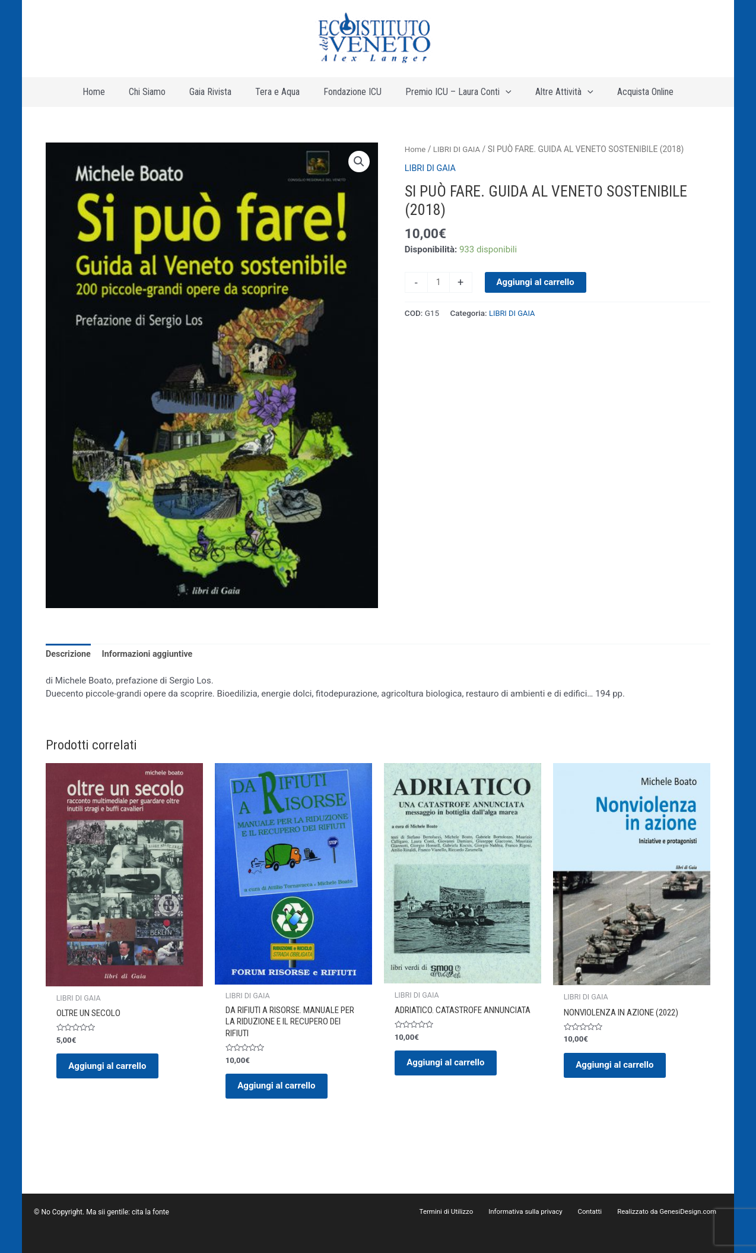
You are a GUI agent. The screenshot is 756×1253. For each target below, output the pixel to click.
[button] (358, 168)
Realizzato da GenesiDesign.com (670, 1212)
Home (416, 155)
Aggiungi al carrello (536, 287)
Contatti (599, 1212)
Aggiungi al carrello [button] (113, 1076)
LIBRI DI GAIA (459, 155)
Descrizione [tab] (69, 661)
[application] (488, 95)
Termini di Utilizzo (467, 1212)
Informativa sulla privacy (540, 1212)
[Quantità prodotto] (438, 287)
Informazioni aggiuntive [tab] (151, 661)
